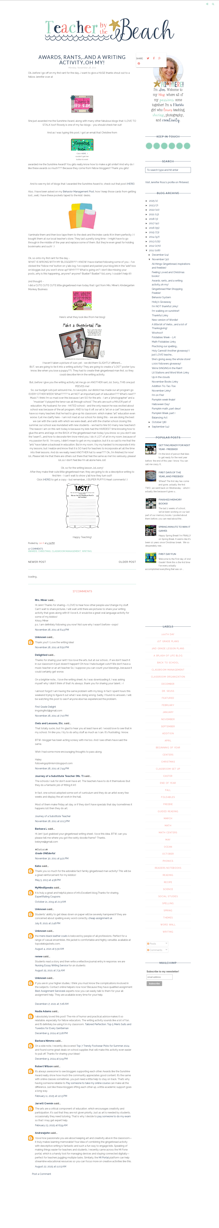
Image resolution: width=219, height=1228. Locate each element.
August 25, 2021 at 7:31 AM (50, 970)
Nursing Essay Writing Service (51, 965)
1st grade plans (168, 641)
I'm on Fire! (158, 395)
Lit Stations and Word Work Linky (170, 372)
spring (168, 910)
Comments (154, 950)
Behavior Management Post (78, 191)
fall (168, 790)
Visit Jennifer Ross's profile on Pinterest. (167, 182)
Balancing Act (159, 417)
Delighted (41, 655)
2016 (152, 227)
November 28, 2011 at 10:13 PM (52, 821)
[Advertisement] (82, 1204)
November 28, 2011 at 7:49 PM (52, 768)
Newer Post (37, 562)
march (168, 818)
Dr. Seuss (168, 691)
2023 (152, 205)
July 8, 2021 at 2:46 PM (47, 923)
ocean (168, 847)
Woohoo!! (157, 332)
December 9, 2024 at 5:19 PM (51, 1058)
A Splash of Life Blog (168, 655)
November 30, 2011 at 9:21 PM (51, 858)
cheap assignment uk (100, 918)
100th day (168, 634)
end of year (168, 783)
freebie (168, 804)
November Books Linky (165, 381)
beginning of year (168, 747)
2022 (152, 209)
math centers (168, 832)
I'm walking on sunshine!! (165, 310)
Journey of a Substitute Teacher (53, 816)
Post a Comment (41, 1174)
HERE (83, 153)
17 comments (35, 549)
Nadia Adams (43, 1011)
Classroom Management (66, 551)
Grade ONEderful (45, 853)
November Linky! (161, 390)
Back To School (168, 662)
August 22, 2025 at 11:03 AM (50, 1166)
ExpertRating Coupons (47, 896)
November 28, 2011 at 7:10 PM (51, 715)
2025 (152, 200)
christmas (44, 551)
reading (168, 875)
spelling (168, 903)
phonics (168, 861)
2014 (152, 236)
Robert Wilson (44, 1066)
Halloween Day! (161, 404)
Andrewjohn (42, 1132)
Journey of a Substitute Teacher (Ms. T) (59, 776)
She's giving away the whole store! (171, 359)
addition (168, 733)
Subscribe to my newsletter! (163, 971)
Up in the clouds (161, 377)
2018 (152, 218)
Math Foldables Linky (164, 341)
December (158, 254)
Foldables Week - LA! (164, 337)
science (168, 889)
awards (32, 551)
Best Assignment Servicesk (50, 991)
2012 (152, 245)
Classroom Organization (168, 677)
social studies (168, 896)
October (157, 422)
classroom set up (168, 769)
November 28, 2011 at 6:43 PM (52, 629)
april (168, 740)
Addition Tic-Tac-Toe (164, 386)
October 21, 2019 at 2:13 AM (50, 901)
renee (39, 956)
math (168, 825)
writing (87, 551)
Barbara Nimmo (45, 1040)
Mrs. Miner (41, 600)
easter (167, 776)
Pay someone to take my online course (88, 1083)
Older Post (127, 562)
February (168, 705)
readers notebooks (168, 868)
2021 (152, 214)
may (167, 839)
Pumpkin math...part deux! (166, 408)
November (158, 259)
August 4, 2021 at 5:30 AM (49, 948)
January (168, 712)
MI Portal (104, 1157)
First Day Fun (167, 553)
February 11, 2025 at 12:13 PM (51, 1096)
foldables (168, 797)
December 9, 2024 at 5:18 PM (51, 1033)
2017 (152, 223)
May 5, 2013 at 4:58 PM (48, 880)
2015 (152, 232)
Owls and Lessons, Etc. (49, 723)
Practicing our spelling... (165, 346)
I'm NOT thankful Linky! (165, 306)
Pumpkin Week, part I (163, 413)
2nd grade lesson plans (168, 648)
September (158, 426)
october (168, 854)
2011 (152, 250)
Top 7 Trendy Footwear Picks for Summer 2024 (102, 1045)
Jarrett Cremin (44, 1103)
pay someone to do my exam (114, 1116)
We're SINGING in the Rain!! (167, 368)
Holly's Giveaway (161, 301)
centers (168, 755)
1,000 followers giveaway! (166, 363)
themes (168, 917)
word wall (168, 924)
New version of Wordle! (165, 319)
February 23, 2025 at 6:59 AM (51, 1125)
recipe (168, 882)
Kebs (38, 866)
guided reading (168, 811)
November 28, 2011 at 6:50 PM (52, 647)
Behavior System (161, 297)
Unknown (40, 637)
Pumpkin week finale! (163, 399)
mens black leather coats (53, 936)
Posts (151, 943)
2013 (152, 241)
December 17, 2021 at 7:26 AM (51, 1003)
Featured (168, 698)
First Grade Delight (45, 706)
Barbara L (41, 828)
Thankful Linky (160, 315)
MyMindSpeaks (44, 887)
